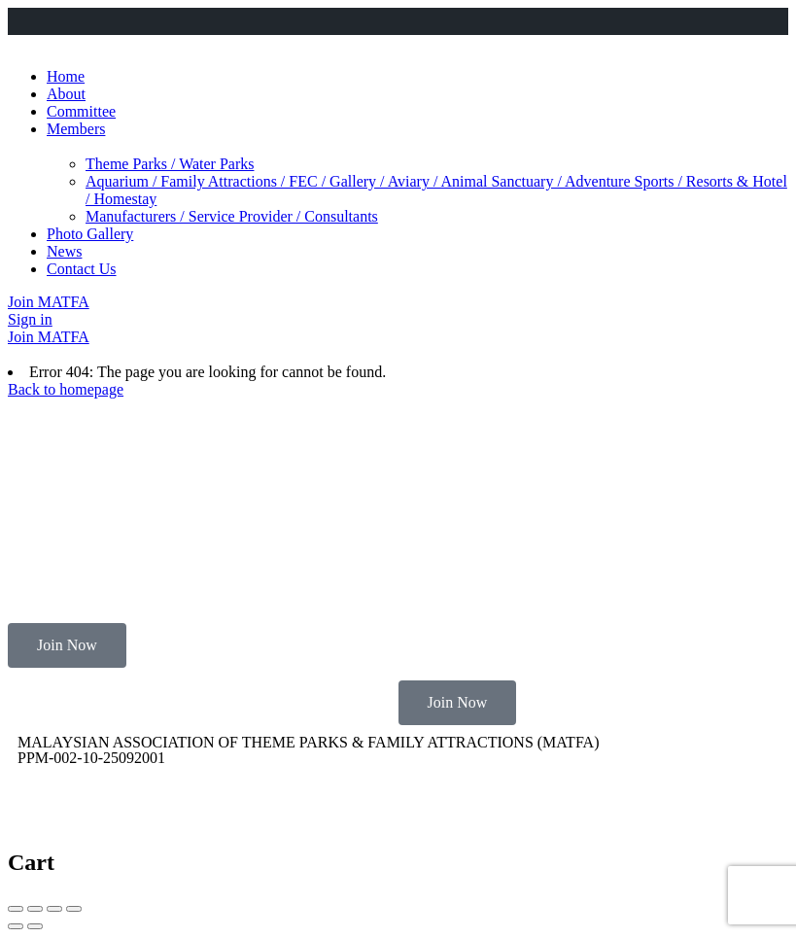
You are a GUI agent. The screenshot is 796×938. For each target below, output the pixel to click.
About (66, 94)
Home (66, 76)
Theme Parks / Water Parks (170, 164)
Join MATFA (48, 302)
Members (76, 129)
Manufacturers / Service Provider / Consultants (232, 216)
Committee (81, 111)
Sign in (30, 319)
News (64, 251)
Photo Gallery (90, 234)
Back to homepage (65, 389)
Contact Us (82, 269)
